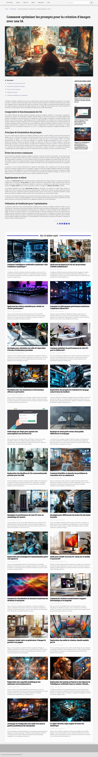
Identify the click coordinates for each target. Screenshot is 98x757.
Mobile (33, 2)
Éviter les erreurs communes (13, 89)
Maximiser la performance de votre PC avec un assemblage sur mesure (25, 516)
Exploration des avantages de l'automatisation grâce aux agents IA (27, 557)
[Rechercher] (78, 2)
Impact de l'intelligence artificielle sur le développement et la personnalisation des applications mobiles (81, 146)
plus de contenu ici (32, 126)
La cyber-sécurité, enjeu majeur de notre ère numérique (67, 724)
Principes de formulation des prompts (16, 86)
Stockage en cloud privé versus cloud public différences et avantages (67, 432)
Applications (41, 2)
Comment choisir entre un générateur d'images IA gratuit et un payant (26, 641)
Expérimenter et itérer (12, 92)
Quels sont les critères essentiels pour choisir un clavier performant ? (25, 307)
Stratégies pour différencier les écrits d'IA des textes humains (70, 516)
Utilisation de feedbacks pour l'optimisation (17, 95)
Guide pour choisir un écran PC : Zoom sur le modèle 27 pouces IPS (70, 557)
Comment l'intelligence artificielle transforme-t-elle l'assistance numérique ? (27, 265)
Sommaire (10, 80)
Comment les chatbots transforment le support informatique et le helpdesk (68, 599)
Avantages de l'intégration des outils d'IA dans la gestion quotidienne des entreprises (26, 724)
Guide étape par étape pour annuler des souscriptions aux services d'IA (81, 122)
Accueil (6, 9)
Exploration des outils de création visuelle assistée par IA (82, 100)
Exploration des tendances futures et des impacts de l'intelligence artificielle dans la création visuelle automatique (70, 684)
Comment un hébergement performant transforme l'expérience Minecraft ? (69, 307)
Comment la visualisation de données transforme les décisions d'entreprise (27, 599)
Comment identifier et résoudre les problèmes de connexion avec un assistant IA (68, 474)
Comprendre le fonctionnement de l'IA (16, 83)
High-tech (25, 2)
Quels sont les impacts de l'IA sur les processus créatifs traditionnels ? (68, 265)
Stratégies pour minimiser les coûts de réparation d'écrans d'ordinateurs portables (26, 349)
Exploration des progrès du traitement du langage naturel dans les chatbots (69, 391)
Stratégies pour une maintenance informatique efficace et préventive (25, 391)
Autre (48, 2)
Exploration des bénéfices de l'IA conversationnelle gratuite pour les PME (27, 474)
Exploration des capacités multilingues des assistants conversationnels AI (23, 683)
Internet (18, 2)
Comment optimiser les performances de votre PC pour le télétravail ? (69, 349)
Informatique (10, 2)
